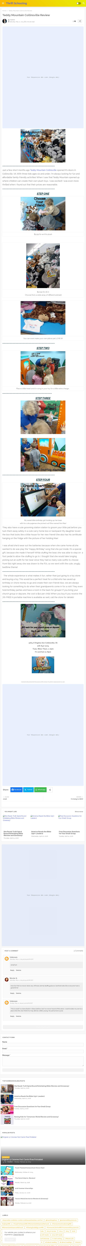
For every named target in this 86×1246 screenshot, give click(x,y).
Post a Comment (43, 1027)
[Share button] (50, 789)
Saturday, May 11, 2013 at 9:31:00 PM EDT (21, 980)
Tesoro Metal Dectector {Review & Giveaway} (31, 1198)
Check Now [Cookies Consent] (17, 1235)
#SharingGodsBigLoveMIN (35, 1227)
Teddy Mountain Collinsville (43, 170)
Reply (12, 970)
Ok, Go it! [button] (10, 1239)
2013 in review (51, 1231)
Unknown (13, 957)
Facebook (17, 789)
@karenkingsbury (51, 1220)
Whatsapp (41, 789)
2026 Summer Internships (24, 1188)
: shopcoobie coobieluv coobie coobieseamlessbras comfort (22, 1220)
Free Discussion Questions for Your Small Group (69, 832)
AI (41, 1242)
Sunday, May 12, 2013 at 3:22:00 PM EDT (21, 1003)
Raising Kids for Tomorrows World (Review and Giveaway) (36, 1117)
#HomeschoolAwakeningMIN (61, 1224)
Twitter (29, 789)
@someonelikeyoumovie (68, 1220)
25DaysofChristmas (42, 1238)
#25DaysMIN (6, 1224)
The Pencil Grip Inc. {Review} (25, 1178)
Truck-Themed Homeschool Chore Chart (29, 1168)
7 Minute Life (69, 1238)
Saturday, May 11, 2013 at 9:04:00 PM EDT (21, 959)
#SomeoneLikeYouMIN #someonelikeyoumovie (63, 1227)
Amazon (78, 1242)
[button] (78, 3)
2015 (67, 1231)
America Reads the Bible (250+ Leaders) (41, 832)
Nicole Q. (13, 978)
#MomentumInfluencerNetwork (12, 1227)
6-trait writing (57, 1238)
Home (4, 10)
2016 (73, 1231)
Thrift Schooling (16, 3)
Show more (79, 811)
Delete (18, 970)
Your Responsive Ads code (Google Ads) (43, 77)
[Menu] (3, 3)
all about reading (51, 1242)
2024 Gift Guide (57, 1235)
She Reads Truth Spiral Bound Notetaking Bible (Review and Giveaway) (13, 833)
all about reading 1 (66, 1242)
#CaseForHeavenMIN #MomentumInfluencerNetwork (31, 1224)
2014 (61, 1231)
